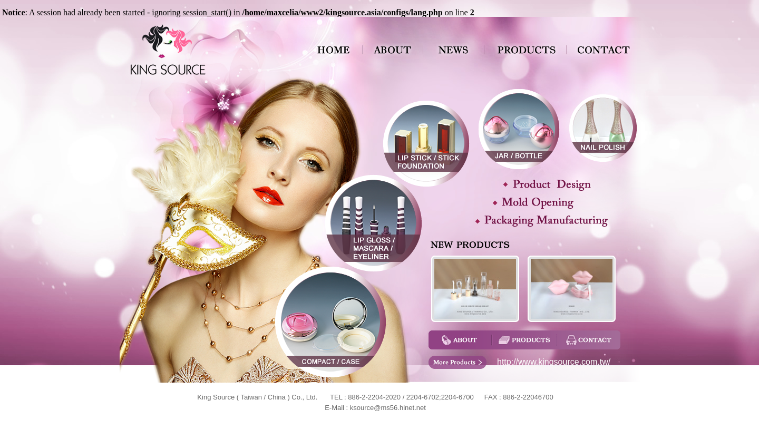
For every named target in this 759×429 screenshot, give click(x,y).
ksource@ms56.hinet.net (388, 408)
